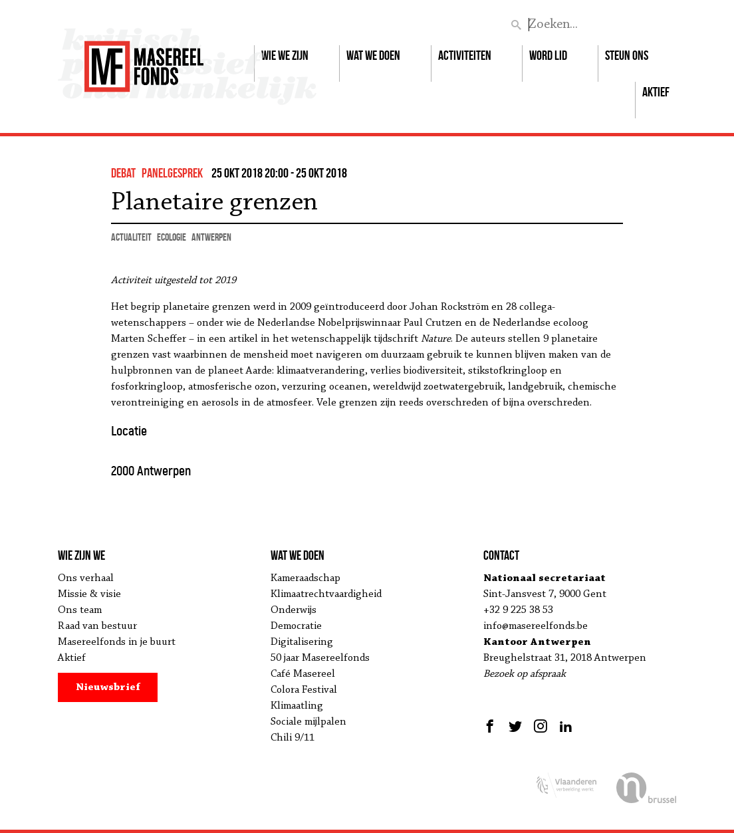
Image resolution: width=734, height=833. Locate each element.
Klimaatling (297, 706)
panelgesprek (172, 173)
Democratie (296, 626)
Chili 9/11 (292, 738)
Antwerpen (211, 237)
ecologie (171, 237)
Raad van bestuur (97, 626)
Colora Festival (304, 690)
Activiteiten (464, 55)
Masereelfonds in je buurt (117, 642)
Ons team (80, 610)
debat (123, 173)
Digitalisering (302, 642)
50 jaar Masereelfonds (320, 658)
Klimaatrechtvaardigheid (326, 594)
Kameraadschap (305, 578)
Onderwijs (293, 610)
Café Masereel (303, 674)
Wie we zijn (284, 55)
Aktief (656, 91)
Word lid (548, 55)
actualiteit (131, 237)
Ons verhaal (86, 578)
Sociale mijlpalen (308, 722)
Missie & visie (89, 594)
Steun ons (626, 55)
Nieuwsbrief (108, 687)
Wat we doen (373, 55)
